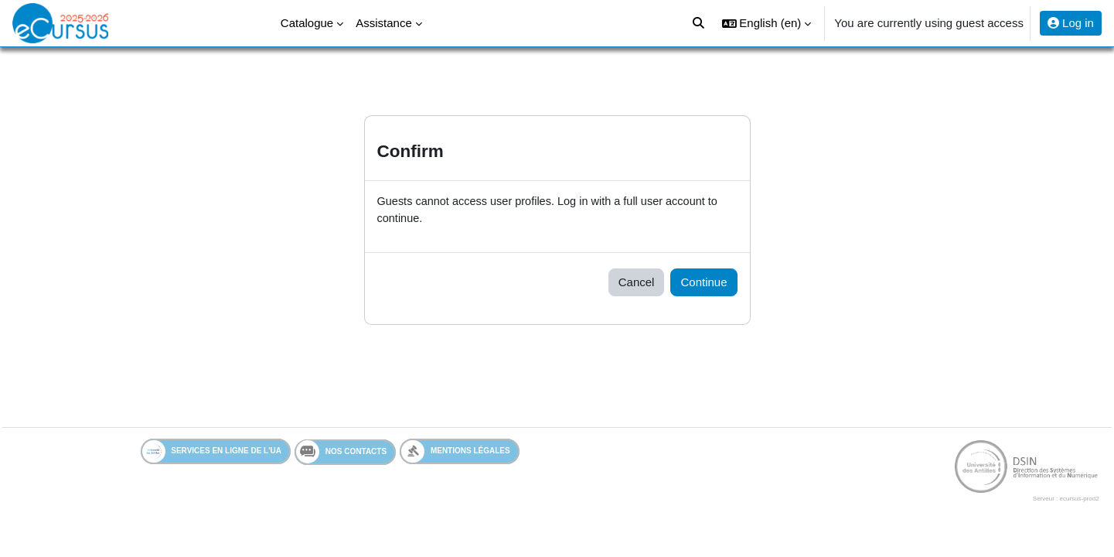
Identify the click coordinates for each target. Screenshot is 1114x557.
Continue (703, 282)
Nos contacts (341, 453)
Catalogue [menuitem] (307, 22)
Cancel (636, 282)
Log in (1071, 22)
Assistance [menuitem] (384, 22)
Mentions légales (455, 453)
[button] (767, 23)
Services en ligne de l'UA (212, 453)
